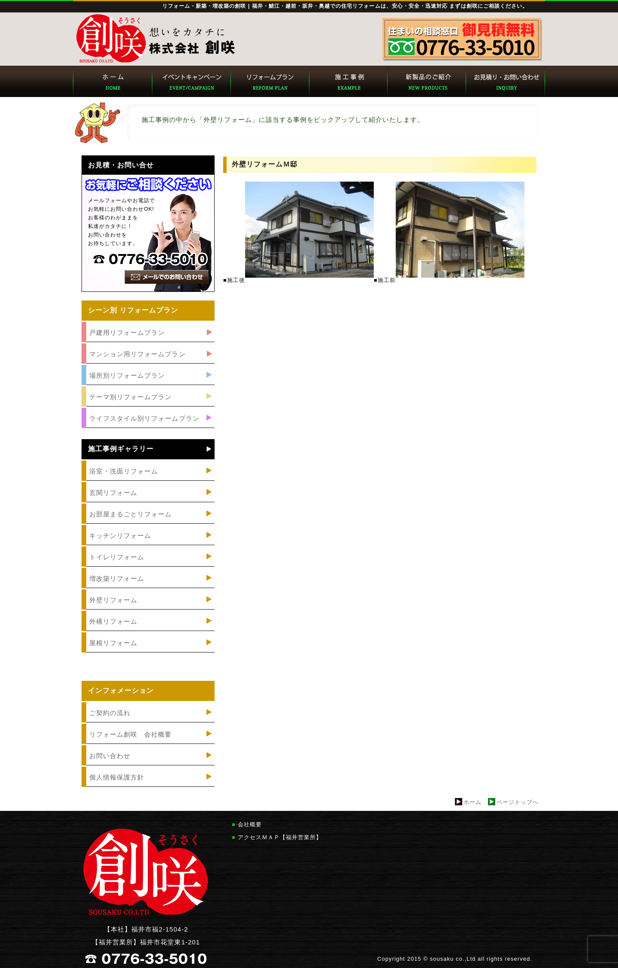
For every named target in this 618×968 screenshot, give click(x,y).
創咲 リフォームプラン (269, 81)
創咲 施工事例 (348, 81)
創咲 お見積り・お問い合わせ (505, 81)
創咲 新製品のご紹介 (426, 81)
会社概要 (250, 824)
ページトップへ (518, 802)
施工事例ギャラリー (121, 449)
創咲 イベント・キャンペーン (190, 81)
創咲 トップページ (112, 81)
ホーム (473, 802)
